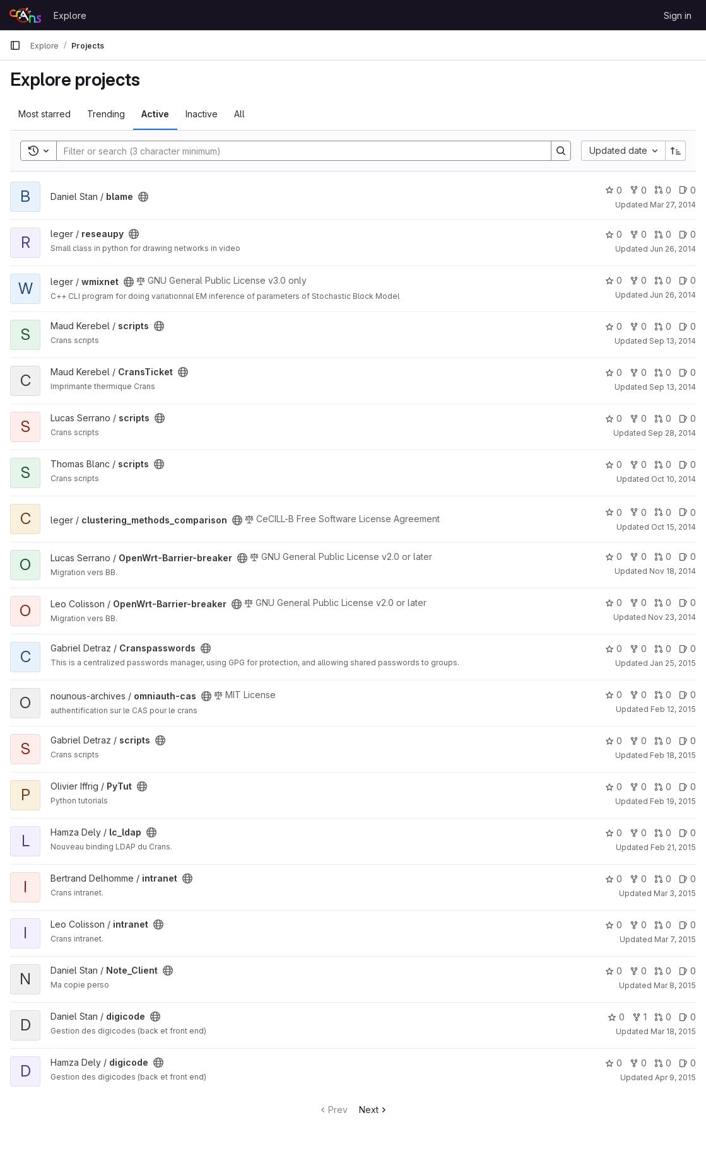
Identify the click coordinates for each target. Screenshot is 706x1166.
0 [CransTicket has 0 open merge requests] (662, 372)
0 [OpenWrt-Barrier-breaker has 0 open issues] (687, 556)
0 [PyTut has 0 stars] (613, 786)
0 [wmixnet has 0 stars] (613, 280)
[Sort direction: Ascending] (676, 151)
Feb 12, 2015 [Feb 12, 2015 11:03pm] (673, 709)
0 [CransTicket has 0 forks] (638, 372)
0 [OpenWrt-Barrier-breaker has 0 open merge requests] (662, 556)
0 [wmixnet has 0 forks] (638, 280)
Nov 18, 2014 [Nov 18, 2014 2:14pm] (672, 571)
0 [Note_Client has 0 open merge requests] (662, 970)
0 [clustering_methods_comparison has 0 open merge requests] (662, 512)
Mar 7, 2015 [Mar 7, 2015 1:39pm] (675, 939)
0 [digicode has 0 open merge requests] (662, 1017)
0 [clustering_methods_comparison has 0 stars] (613, 512)
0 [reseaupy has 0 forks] (638, 234)
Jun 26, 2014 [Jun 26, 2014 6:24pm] (673, 295)
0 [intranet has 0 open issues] (687, 878)
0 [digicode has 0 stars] (616, 1017)
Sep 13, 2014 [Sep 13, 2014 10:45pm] (672, 341)
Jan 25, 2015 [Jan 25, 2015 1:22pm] (673, 663)
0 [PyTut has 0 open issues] (687, 786)
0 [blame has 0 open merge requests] (662, 190)
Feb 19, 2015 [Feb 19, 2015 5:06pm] (673, 801)
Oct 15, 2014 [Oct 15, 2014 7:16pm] (673, 527)
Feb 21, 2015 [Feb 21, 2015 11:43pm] (673, 847)
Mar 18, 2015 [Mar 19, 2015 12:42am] (673, 1031)
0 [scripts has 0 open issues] (687, 326)
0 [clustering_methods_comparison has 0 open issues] (687, 512)
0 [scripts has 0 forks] (638, 326)
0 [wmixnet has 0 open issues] (687, 280)
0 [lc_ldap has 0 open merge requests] (662, 832)
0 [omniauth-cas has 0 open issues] (687, 694)
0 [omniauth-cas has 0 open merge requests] (662, 694)
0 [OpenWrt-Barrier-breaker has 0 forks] (638, 556)
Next (374, 1109)
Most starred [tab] (44, 113)
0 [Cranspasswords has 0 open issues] (687, 648)
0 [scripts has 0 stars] (613, 326)
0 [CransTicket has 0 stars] (613, 372)
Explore (70, 15)
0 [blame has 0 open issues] (687, 190)
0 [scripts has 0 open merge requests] (662, 326)
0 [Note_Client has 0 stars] (613, 970)
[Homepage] (25, 15)
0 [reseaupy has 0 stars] (613, 234)
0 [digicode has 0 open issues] (687, 1017)
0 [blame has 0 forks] (638, 190)
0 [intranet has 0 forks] (638, 878)
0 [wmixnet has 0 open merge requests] (662, 280)
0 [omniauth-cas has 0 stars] (613, 694)
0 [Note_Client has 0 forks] (638, 970)
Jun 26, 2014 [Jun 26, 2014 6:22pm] (673, 249)
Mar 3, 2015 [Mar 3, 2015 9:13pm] (675, 893)
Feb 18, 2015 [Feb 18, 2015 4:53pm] (673, 755)
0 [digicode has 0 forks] (638, 1063)
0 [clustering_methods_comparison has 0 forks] (638, 512)
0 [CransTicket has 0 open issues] (687, 372)
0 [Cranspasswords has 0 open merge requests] (662, 648)
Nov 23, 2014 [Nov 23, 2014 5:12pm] (672, 617)
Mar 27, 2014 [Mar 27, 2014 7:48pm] (673, 204)
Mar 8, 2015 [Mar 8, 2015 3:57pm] (675, 985)
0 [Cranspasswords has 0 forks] (638, 648)
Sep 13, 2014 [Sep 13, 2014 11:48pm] (672, 387)
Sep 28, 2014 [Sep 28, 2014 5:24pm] (672, 433)
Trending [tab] (106, 113)
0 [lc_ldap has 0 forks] (638, 832)
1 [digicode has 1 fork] (639, 1017)
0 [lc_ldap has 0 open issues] (687, 832)
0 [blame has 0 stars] (613, 190)
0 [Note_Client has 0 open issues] (687, 970)
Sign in (677, 15)
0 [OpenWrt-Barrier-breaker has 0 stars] (613, 556)
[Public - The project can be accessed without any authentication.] (143, 197)
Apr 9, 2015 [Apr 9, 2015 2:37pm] (675, 1077)
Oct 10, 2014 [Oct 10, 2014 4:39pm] (673, 479)
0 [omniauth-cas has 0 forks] (638, 694)
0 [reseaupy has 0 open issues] (687, 234)
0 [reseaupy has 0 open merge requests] (662, 234)
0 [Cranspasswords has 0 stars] (613, 648)
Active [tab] (155, 113)
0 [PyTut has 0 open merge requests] (662, 786)
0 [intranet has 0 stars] (613, 878)
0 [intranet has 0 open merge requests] (662, 878)
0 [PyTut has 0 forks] (638, 786)
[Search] (297, 150)
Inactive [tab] (201, 113)
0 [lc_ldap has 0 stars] (613, 832)
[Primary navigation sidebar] (15, 45)
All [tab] (239, 113)
